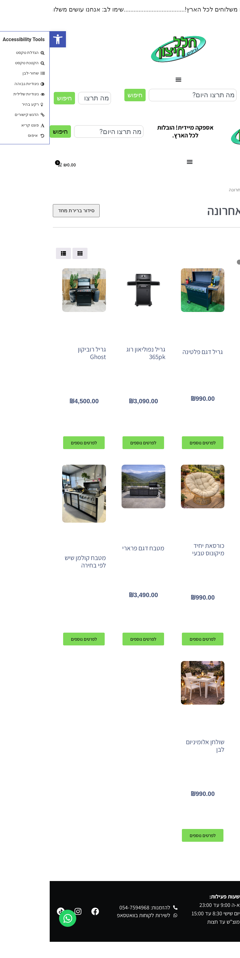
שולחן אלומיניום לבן (155, 746)
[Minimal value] (210, 262)
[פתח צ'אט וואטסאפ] (18, 918)
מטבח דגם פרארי (93, 548)
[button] (8, 39)
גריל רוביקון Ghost (42, 353)
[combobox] (143, 95)
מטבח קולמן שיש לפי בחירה (35, 561)
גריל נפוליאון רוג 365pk (96, 353)
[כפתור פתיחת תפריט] (129, 79)
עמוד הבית (226, 190)
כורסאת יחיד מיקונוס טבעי (158, 549)
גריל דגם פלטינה (153, 351)
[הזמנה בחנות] (26, 210)
